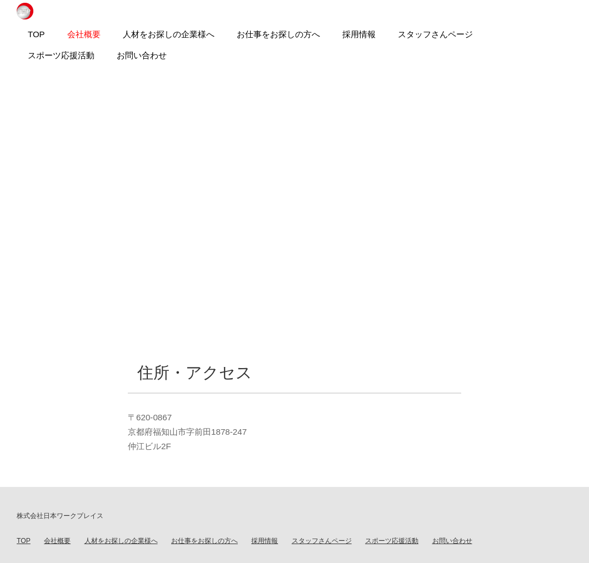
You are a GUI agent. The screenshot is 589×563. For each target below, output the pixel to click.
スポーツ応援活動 (391, 541)
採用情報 (264, 541)
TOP (24, 541)
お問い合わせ (452, 541)
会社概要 (57, 541)
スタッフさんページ (322, 541)
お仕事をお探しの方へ (204, 541)
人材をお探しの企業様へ (121, 541)
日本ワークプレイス (25, 11)
